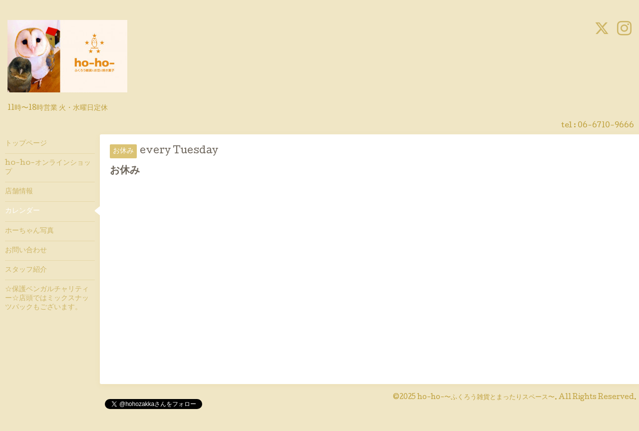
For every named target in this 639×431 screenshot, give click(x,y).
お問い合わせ (26, 251)
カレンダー (22, 211)
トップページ (26, 144)
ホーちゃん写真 (29, 231)
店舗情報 (19, 192)
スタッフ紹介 (26, 270)
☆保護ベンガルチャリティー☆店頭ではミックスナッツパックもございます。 (47, 299)
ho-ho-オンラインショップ (48, 167)
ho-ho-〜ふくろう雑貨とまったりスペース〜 (486, 397)
